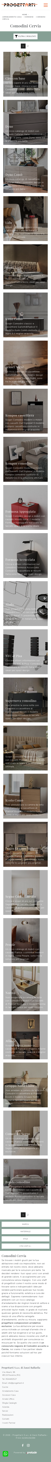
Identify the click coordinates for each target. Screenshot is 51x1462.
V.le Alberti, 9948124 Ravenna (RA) (11, 1373)
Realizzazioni (7, 1415)
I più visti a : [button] (25, 1246)
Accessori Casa (9, 1395)
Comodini (29, 17)
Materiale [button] (26, 1231)
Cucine (5, 1387)
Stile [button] (25, 1239)
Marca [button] (25, 1224)
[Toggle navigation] (45, 5)
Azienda (5, 1407)
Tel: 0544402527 (9, 1379)
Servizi (5, 1411)
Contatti (5, 1419)
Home (24, 15)
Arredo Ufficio (8, 1399)
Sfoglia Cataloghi (9, 1403)
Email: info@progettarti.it (13, 1383)
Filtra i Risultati (25, 36)
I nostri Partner (8, 1423)
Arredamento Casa (12, 17)
